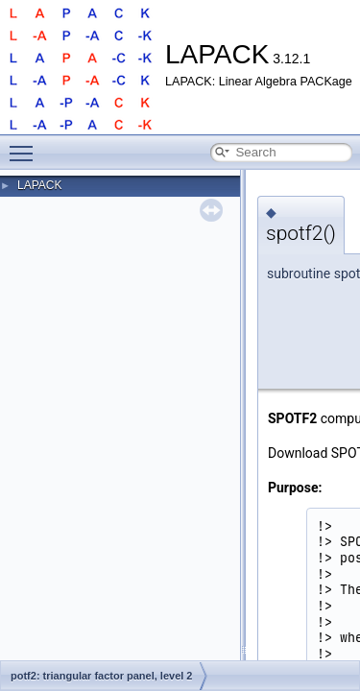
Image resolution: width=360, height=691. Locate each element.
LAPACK (39, 185)
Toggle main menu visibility (26, 145)
